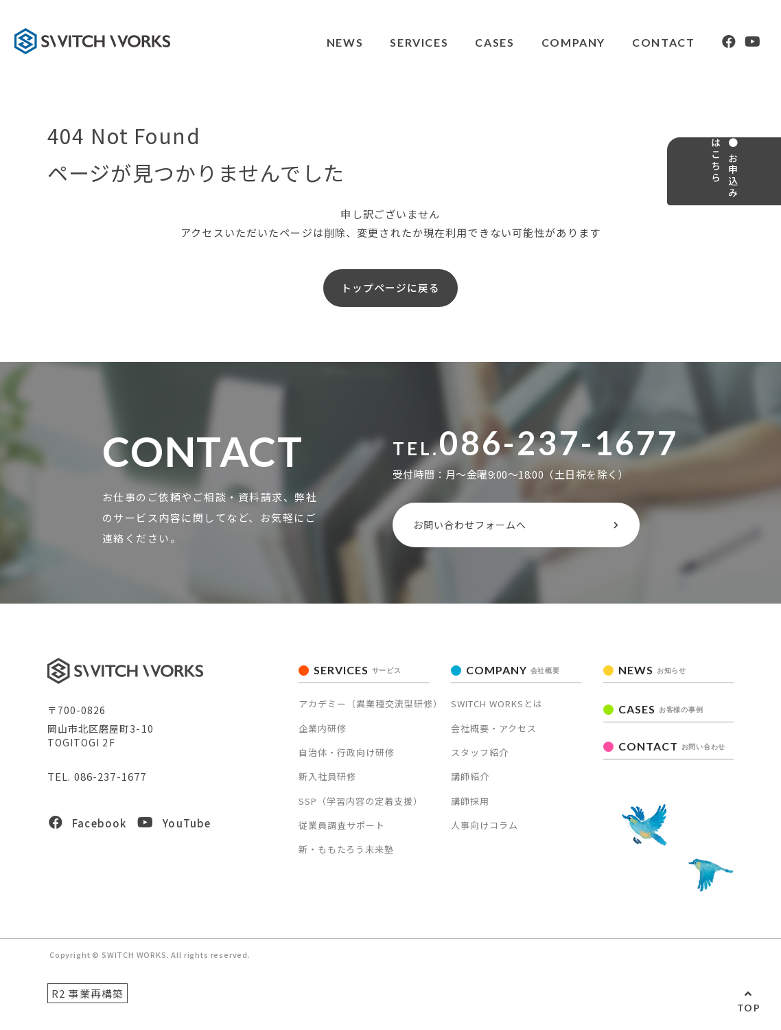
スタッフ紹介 (480, 765)
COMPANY (553, 42)
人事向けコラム (484, 838)
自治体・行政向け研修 (347, 765)
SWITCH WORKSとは (497, 716)
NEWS (323, 42)
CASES (474, 42)
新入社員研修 (327, 789)
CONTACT (645, 42)
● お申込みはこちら (759, 210)
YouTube (174, 836)
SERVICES (398, 42)
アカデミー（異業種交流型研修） (371, 716)
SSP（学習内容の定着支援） (361, 814)
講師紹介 (470, 789)
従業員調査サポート (342, 838)
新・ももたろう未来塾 (346, 862)
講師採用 (470, 814)
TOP (748, 1008)
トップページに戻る (390, 291)
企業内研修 (323, 740)
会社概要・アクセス (494, 740)
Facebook (87, 836)
